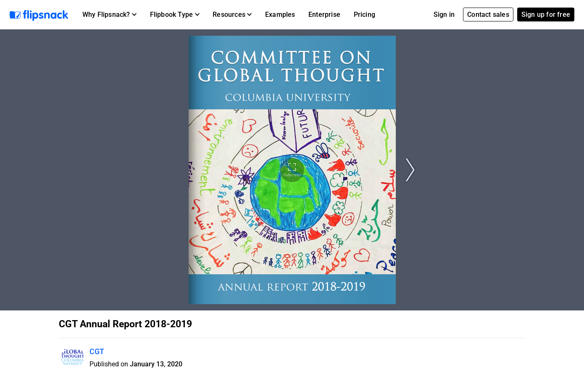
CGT (96, 351)
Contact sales (488, 15)
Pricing (364, 15)
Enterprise (324, 15)
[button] (109, 15)
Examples (280, 15)
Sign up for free (545, 15)
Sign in (444, 15)
